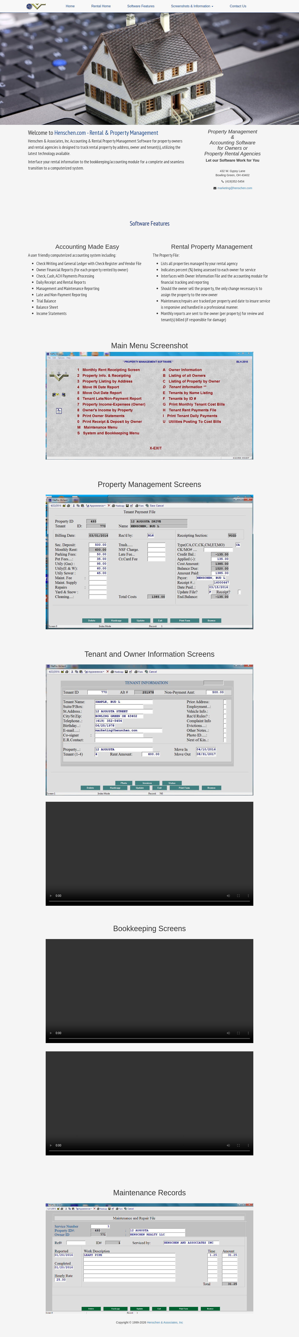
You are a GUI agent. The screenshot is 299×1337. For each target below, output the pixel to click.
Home (70, 6)
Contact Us (238, 6)
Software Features (140, 6)
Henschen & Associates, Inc (165, 1322)
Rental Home (101, 6)
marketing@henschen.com (235, 188)
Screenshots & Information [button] (192, 6)
